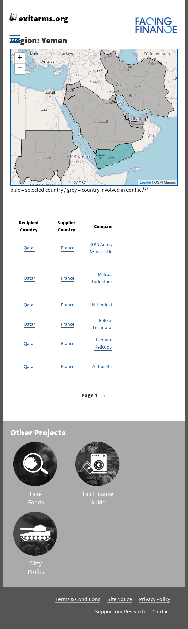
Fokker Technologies (105, 323)
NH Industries (106, 305)
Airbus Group (105, 366)
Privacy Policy (154, 599)
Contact (161, 611)
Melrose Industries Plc (106, 278)
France (67, 248)
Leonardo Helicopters (105, 343)
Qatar (29, 248)
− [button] (20, 69)
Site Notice (119, 599)
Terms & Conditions (77, 599)
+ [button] (20, 58)
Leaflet (145, 182)
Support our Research (120, 611)
